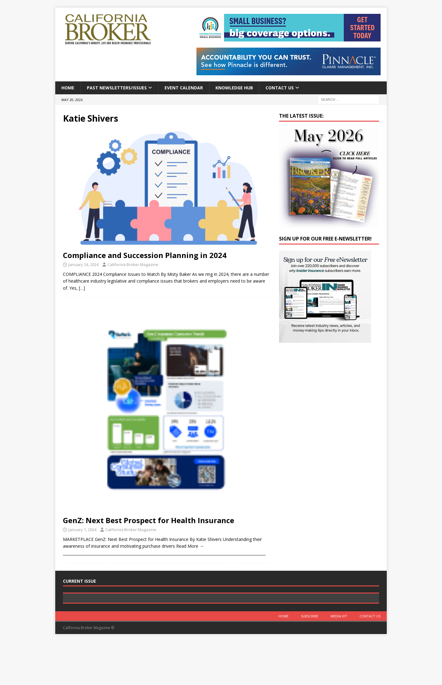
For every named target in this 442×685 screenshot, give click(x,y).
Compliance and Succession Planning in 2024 (145, 255)
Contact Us (280, 88)
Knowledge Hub (234, 88)
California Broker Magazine (132, 264)
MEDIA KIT (339, 659)
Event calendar (184, 88)
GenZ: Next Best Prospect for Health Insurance (148, 520)
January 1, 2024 (82, 529)
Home (67, 88)
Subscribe (309, 659)
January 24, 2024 (83, 264)
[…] (82, 288)
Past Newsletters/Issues (117, 88)
